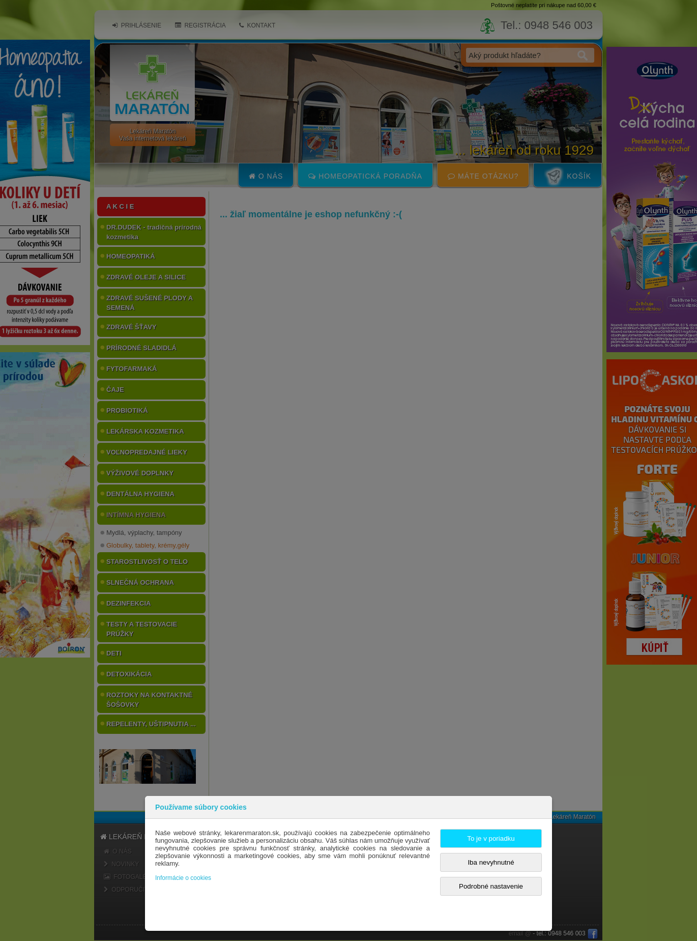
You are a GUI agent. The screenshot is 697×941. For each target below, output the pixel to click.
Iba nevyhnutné (491, 862)
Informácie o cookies (183, 877)
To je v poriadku (490, 838)
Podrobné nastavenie (491, 886)
